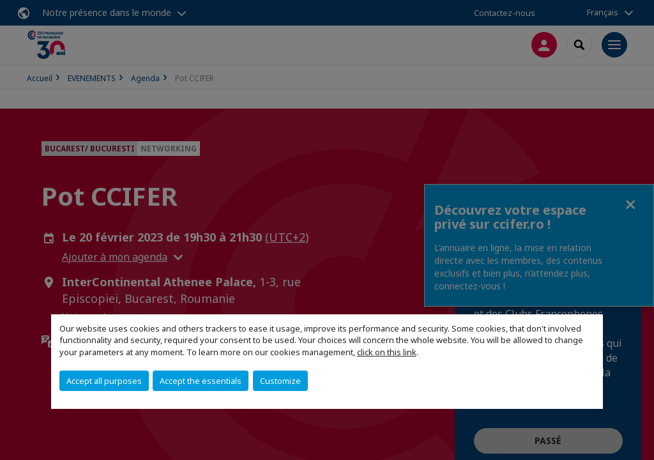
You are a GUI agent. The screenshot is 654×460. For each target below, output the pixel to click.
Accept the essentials (200, 381)
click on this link (386, 352)
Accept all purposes (104, 381)
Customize (280, 381)
